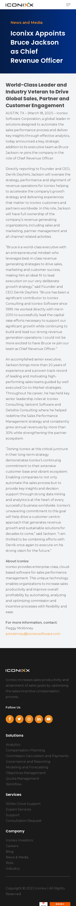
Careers (12, 846)
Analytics (13, 745)
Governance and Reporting (28, 762)
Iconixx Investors (19, 840)
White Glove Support (23, 804)
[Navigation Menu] (68, 5)
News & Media (17, 857)
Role (9, 863)
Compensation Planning (25, 750)
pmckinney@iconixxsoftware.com (33, 634)
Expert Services (18, 809)
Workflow (14, 784)
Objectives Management (26, 773)
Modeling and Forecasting (27, 767)
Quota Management (22, 778)
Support (13, 815)
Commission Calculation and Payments (37, 756)
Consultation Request (24, 821)
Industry (13, 868)
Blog (10, 852)
